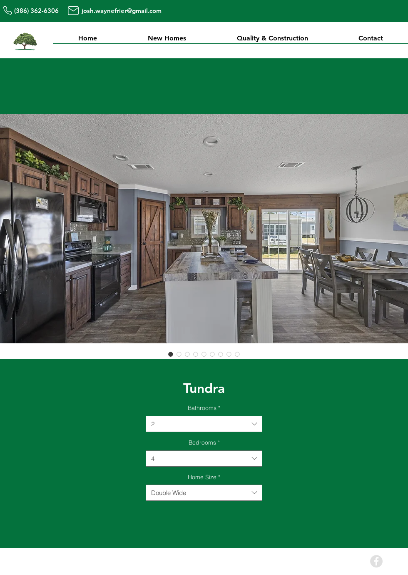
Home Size (204, 477)
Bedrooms (204, 442)
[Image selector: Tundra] (171, 354)
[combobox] (204, 424)
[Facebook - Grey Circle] (376, 561)
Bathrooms (204, 408)
